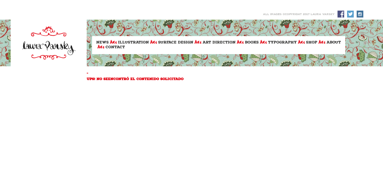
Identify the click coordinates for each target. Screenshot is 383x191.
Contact (115, 47)
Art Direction (219, 42)
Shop (311, 42)
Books (252, 42)
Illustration (133, 42)
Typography (282, 42)
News (102, 42)
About (334, 42)
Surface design (175, 42)
